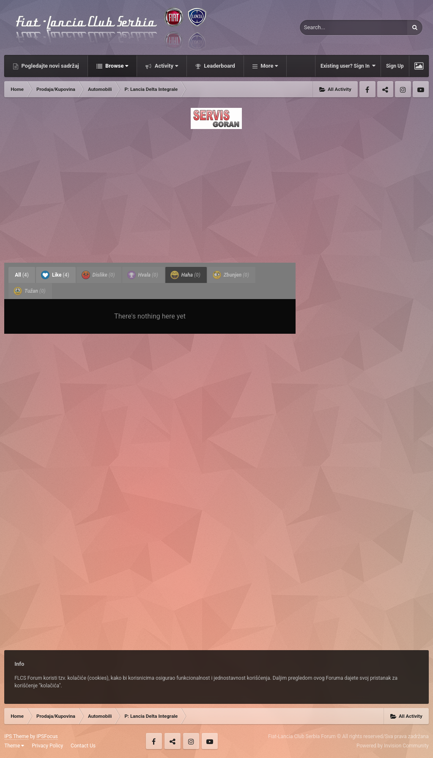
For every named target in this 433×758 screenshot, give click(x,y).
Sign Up (395, 66)
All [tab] (22, 275)
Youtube (421, 89)
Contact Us (83, 746)
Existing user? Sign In (348, 66)
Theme (14, 746)
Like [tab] (55, 275)
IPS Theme (16, 736)
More (268, 66)
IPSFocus (47, 736)
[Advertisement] (216, 193)
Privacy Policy (47, 746)
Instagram (403, 89)
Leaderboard (219, 66)
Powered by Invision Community (392, 746)
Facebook (367, 89)
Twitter (385, 89)
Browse (116, 66)
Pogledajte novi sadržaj (49, 66)
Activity (165, 66)
